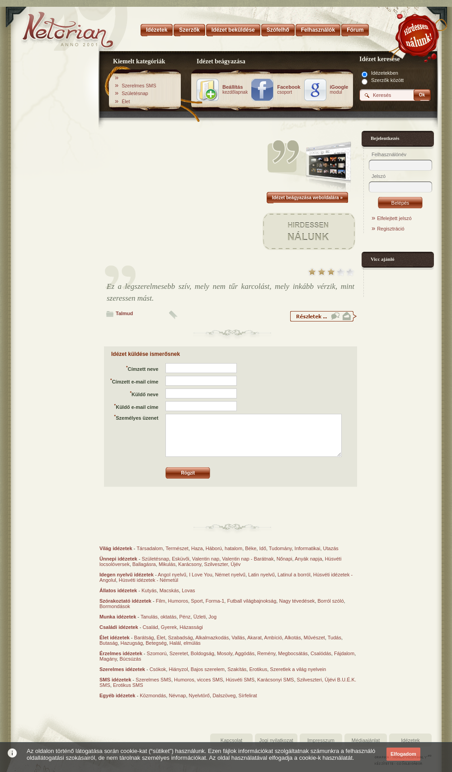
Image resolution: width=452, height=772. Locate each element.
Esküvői (180, 558)
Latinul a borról (294, 574)
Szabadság (180, 637)
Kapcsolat (231, 740)
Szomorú (157, 653)
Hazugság (132, 643)
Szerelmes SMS (139, 85)
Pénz (185, 616)
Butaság (108, 643)
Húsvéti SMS (240, 679)
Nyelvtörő (199, 695)
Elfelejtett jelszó (394, 218)
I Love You (200, 574)
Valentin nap (205, 558)
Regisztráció (391, 228)
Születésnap (135, 93)
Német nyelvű (230, 574)
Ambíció (273, 637)
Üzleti (199, 616)
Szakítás (236, 669)
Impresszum (320, 740)
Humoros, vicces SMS (198, 679)
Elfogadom (403, 754)
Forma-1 (215, 601)
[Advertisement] (55, 196)
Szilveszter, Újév (222, 564)
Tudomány (280, 548)
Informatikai (307, 548)
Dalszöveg (223, 695)
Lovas (188, 590)
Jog (212, 616)
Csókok (158, 669)
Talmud (124, 313)
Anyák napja (308, 558)
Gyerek (169, 627)
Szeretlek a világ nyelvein (298, 669)
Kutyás (149, 590)
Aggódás (244, 653)
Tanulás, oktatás (159, 616)
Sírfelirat (248, 695)
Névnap (177, 695)
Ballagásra (144, 564)
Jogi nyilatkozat (276, 740)
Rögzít (188, 472)
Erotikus (258, 669)
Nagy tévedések (297, 601)
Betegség (156, 643)
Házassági (190, 627)
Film (160, 601)
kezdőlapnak (235, 90)
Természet (176, 548)
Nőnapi (284, 558)
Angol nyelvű (172, 574)
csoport (288, 90)
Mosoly (224, 653)
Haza (197, 548)
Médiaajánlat (366, 740)
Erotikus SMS (128, 685)
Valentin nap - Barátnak (247, 558)
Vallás (238, 637)
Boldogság (202, 653)
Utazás (331, 548)
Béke (250, 548)
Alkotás (293, 637)
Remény (266, 653)
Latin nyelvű (261, 574)
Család (150, 627)
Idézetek (410, 740)
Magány (108, 659)
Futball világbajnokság (251, 601)
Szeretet (179, 653)
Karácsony (189, 564)
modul (339, 90)
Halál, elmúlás (185, 643)
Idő (262, 548)
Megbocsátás (292, 653)
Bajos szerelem (208, 669)
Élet (126, 101)
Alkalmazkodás (212, 637)
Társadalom (150, 548)
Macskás (169, 590)
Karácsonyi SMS (275, 679)
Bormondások (114, 606)
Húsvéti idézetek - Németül (148, 580)
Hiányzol (178, 669)
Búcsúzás (130, 659)
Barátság (144, 637)
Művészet (314, 637)
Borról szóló (330, 601)
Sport (196, 601)
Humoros (178, 601)
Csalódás (321, 653)
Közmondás (153, 695)
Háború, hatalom (224, 548)
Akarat (254, 637)
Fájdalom (344, 653)
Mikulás (167, 564)
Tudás (334, 637)
